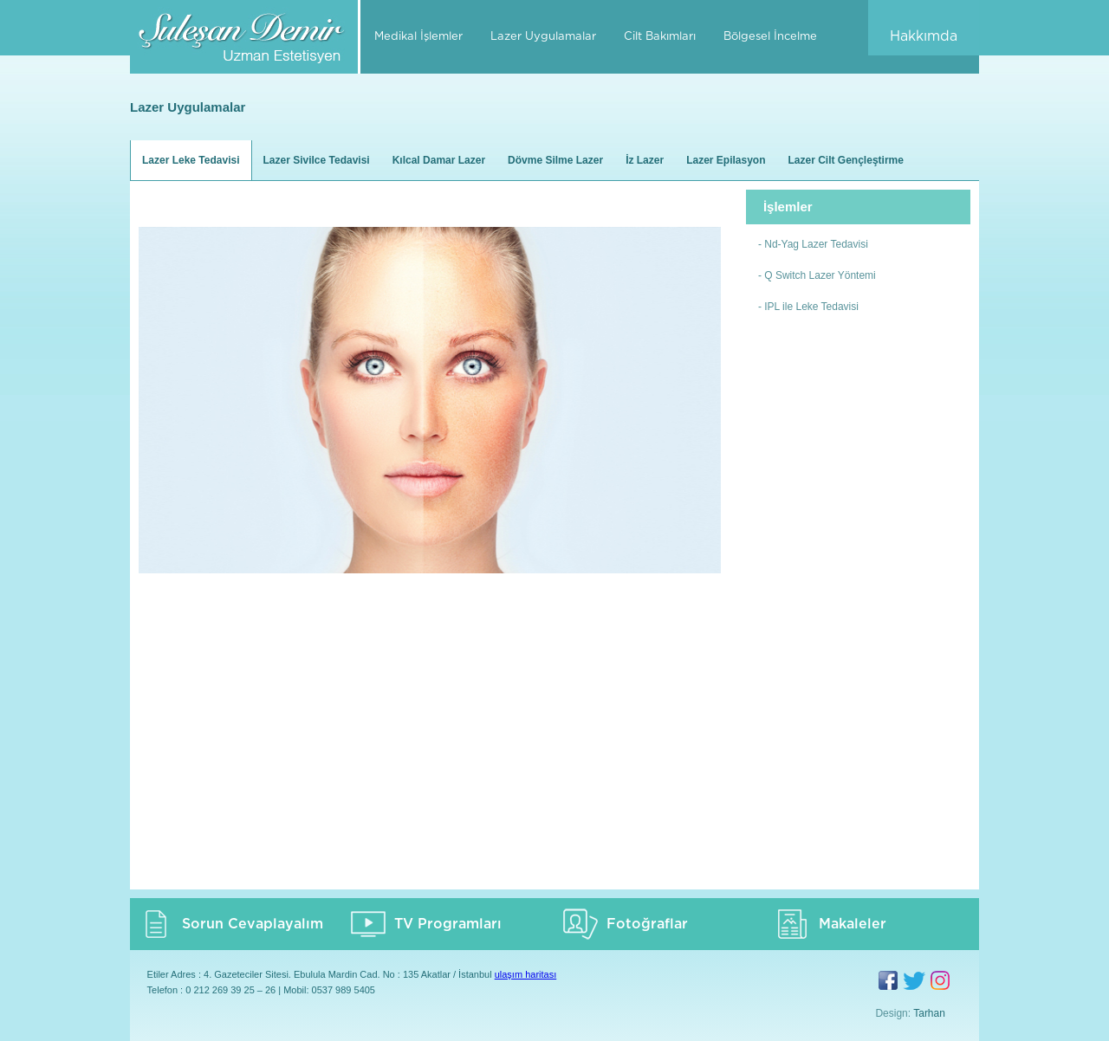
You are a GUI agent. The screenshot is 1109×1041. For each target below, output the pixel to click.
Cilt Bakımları (660, 36)
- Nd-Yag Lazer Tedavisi (813, 244)
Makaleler (852, 924)
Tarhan (929, 1013)
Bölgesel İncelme (770, 36)
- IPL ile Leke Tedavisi (808, 307)
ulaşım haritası (526, 974)
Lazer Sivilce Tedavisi (316, 160)
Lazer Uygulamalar (543, 36)
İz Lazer (645, 160)
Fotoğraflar (647, 924)
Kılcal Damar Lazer (438, 160)
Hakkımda (923, 36)
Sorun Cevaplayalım (252, 924)
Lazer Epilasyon (725, 160)
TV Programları (448, 924)
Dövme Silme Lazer (555, 160)
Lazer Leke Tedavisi (191, 160)
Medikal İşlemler (418, 36)
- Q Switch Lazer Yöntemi (817, 275)
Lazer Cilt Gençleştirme (846, 160)
